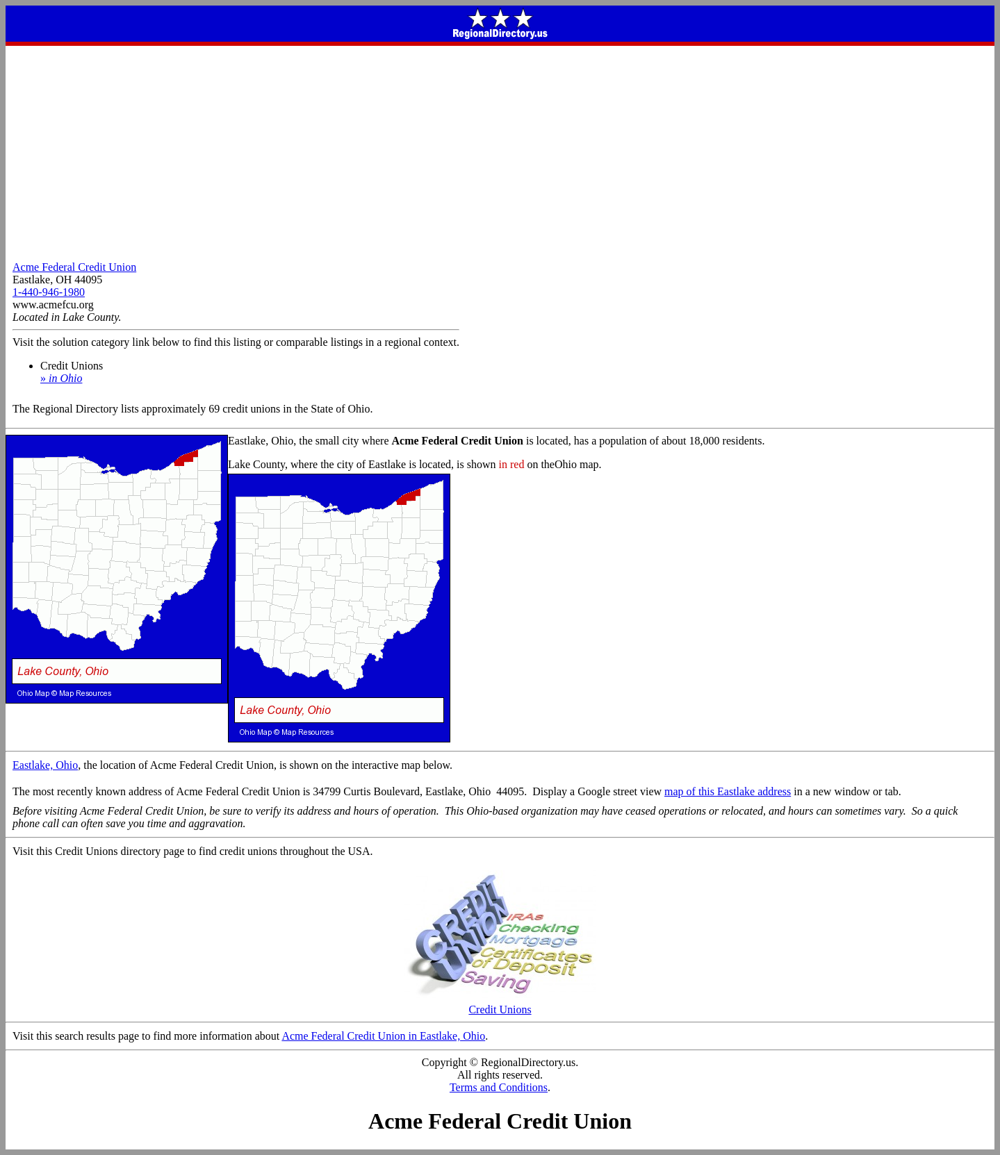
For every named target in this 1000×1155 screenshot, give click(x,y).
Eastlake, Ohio (45, 765)
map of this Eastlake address (727, 791)
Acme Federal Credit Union (74, 267)
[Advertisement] (500, 150)
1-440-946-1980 (49, 292)
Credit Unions (500, 1004)
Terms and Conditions (499, 1087)
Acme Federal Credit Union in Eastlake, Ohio (383, 1036)
